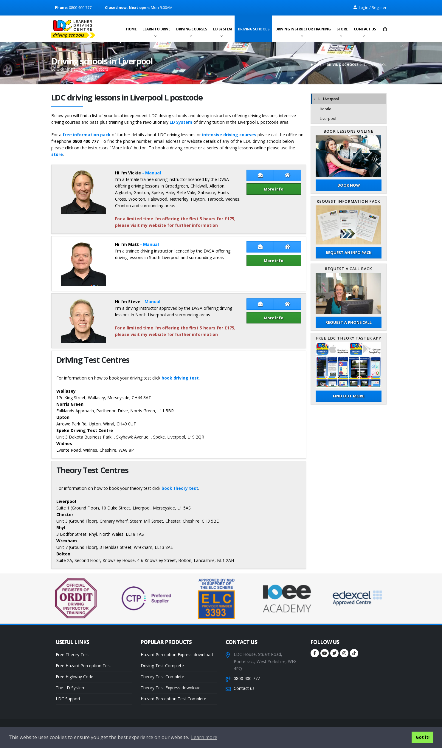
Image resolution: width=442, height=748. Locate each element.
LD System (222, 29)
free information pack (87, 134)
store (57, 154)
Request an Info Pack (348, 252)
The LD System (71, 687)
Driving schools (253, 29)
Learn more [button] (204, 737)
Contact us (365, 29)
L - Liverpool (328, 98)
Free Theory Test (72, 654)
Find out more (348, 396)
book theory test (180, 488)
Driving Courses (191, 29)
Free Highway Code (74, 676)
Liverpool (328, 118)
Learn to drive (156, 29)
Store (342, 29)
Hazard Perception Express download (177, 654)
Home (131, 29)
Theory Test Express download (171, 687)
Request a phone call (348, 322)
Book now (348, 185)
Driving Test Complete (162, 665)
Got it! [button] (422, 737)
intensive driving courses (229, 134)
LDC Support (68, 698)
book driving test (180, 378)
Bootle (325, 108)
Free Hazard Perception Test (83, 665)
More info (273, 189)
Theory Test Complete (162, 676)
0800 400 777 (247, 678)
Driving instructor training (303, 29)
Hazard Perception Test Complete (173, 698)
